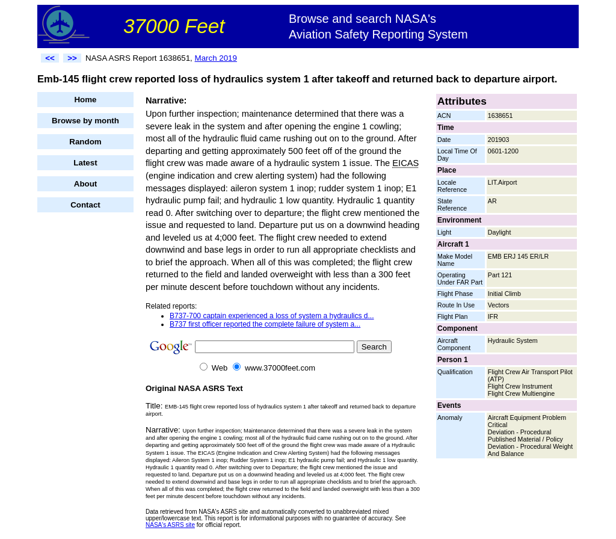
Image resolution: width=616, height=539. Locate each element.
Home (85, 99)
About (85, 183)
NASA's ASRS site (170, 525)
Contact (85, 204)
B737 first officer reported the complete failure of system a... (265, 324)
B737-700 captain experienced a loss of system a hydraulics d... (272, 316)
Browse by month (85, 120)
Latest (85, 162)
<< (50, 58)
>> (72, 58)
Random (85, 141)
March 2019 (216, 58)
